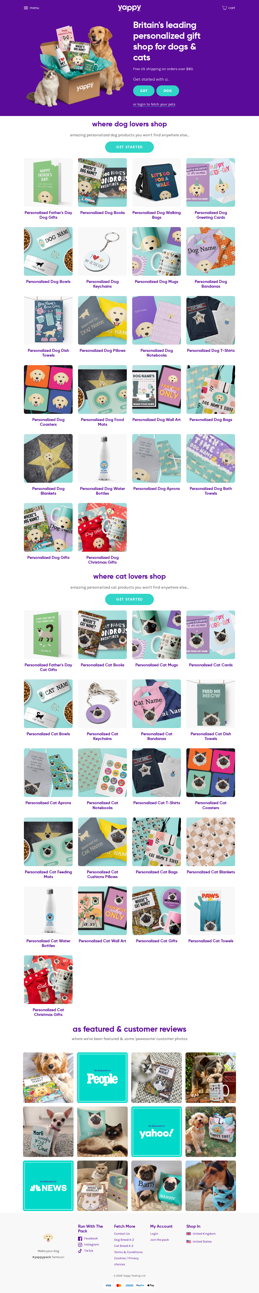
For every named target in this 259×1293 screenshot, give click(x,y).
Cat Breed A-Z (123, 1246)
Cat (143, 91)
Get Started (129, 147)
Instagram (88, 1244)
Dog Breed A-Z (124, 1240)
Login (154, 1234)
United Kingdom (201, 1234)
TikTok (85, 1251)
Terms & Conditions (128, 1252)
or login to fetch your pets (154, 104)
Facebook (88, 1238)
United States (199, 1241)
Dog (168, 91)
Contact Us (122, 1234)
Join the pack (159, 1240)
